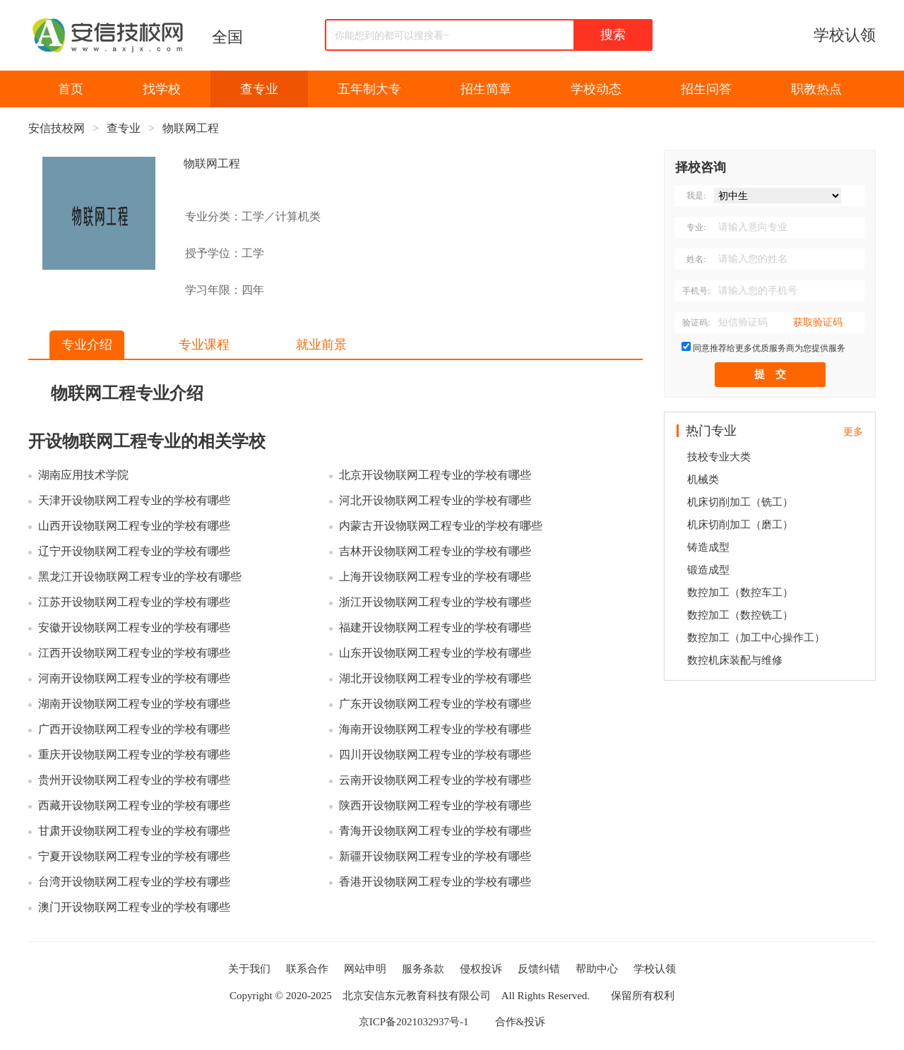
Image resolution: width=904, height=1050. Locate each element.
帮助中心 (597, 968)
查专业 (259, 89)
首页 (70, 89)
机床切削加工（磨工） (740, 524)
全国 (227, 37)
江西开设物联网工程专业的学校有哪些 (134, 653)
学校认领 (845, 35)
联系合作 (307, 968)
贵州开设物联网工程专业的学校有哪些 (134, 780)
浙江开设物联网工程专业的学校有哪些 (435, 602)
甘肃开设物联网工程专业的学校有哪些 (134, 831)
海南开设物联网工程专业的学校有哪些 (435, 729)
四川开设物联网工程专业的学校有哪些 (435, 754)
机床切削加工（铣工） (740, 502)
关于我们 (249, 968)
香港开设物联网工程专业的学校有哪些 (435, 882)
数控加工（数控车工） (740, 592)
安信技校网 (56, 128)
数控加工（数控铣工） (740, 615)
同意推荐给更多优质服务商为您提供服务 (769, 348)
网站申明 (365, 968)
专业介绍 (86, 345)
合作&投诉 (520, 1021)
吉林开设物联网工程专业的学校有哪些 (435, 551)
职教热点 (816, 89)
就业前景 (321, 345)
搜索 (613, 35)
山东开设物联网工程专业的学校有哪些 (435, 653)
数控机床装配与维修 (735, 660)
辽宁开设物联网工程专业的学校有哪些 (134, 551)
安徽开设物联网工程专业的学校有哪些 (134, 627)
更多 (853, 431)
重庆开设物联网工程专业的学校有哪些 (134, 754)
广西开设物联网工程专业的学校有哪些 (134, 729)
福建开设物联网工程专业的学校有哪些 (435, 627)
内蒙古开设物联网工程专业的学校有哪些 (440, 526)
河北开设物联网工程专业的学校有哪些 (435, 500)
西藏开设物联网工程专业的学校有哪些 (134, 805)
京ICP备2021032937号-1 (414, 1021)
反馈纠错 (539, 968)
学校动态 (596, 89)
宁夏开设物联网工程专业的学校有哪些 (134, 856)
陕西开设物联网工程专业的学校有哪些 (435, 805)
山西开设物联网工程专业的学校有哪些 (134, 526)
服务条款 (423, 968)
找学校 (162, 89)
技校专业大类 (719, 457)
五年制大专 (369, 89)
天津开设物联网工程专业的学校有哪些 (134, 500)
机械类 (703, 479)
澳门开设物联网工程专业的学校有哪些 (134, 907)
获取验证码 (818, 322)
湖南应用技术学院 (83, 475)
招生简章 (485, 89)
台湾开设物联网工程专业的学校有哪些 (134, 882)
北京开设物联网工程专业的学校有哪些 (435, 475)
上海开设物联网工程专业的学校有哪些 (435, 577)
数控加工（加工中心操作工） (756, 637)
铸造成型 (708, 547)
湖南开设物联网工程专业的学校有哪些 (134, 704)
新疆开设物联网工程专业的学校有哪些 (435, 856)
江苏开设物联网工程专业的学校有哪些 (134, 602)
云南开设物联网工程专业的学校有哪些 (435, 780)
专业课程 (204, 345)
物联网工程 (190, 128)
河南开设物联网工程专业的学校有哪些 (134, 678)
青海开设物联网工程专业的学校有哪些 (435, 831)
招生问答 (706, 89)
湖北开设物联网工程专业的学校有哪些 (435, 678)
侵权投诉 (481, 968)
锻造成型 (708, 569)
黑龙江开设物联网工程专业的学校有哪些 (140, 577)
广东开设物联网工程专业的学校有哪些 (435, 704)
